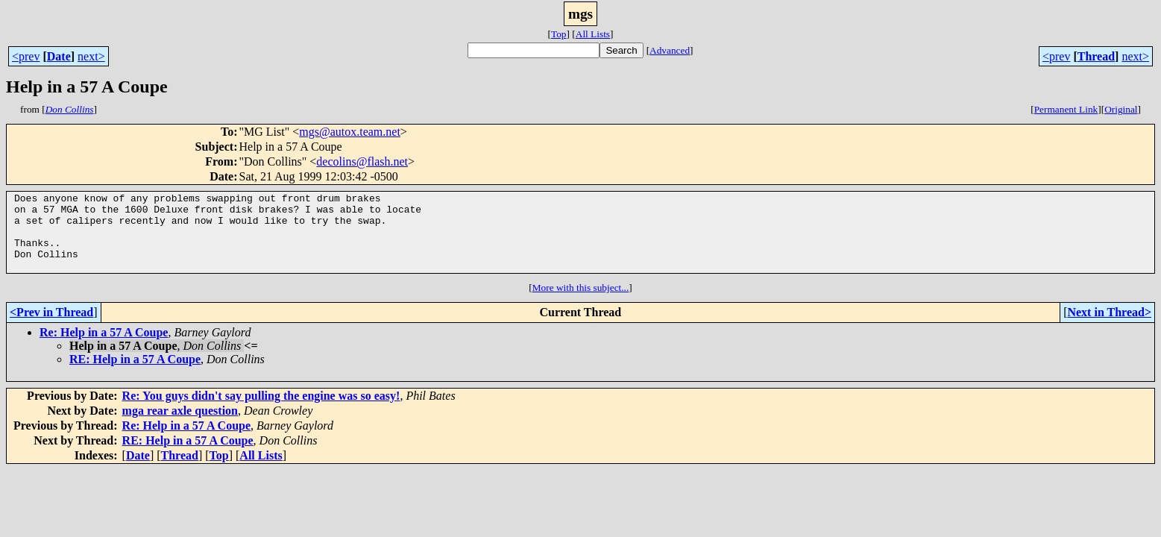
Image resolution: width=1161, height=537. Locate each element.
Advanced (669, 50)
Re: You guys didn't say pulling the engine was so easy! (261, 411)
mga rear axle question (180, 426)
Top (559, 34)
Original (1120, 109)
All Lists (593, 34)
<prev (26, 56)
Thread (1096, 56)
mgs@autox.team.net (349, 131)
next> (91, 56)
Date (59, 56)
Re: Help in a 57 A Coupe (104, 348)
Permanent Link (1066, 109)
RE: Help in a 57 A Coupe (135, 374)
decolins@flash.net (362, 161)
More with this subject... (580, 303)
